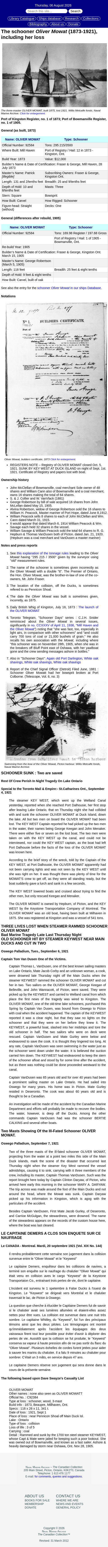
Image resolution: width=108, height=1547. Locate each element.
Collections (91, 18)
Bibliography (38, 24)
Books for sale (37, 1500)
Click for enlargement (32, 113)
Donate (73, 24)
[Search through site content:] (46, 11)
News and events (69, 1504)
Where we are (67, 1500)
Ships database (50, 18)
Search (75, 11)
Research (72, 18)
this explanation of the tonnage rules (43, 553)
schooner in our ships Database (69, 288)
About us (57, 24)
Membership (34, 1504)
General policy (68, 1507)
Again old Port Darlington (64, 658)
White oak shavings (38, 662)
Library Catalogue (21, 18)
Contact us (68, 1496)
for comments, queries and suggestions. (58, 1476)
